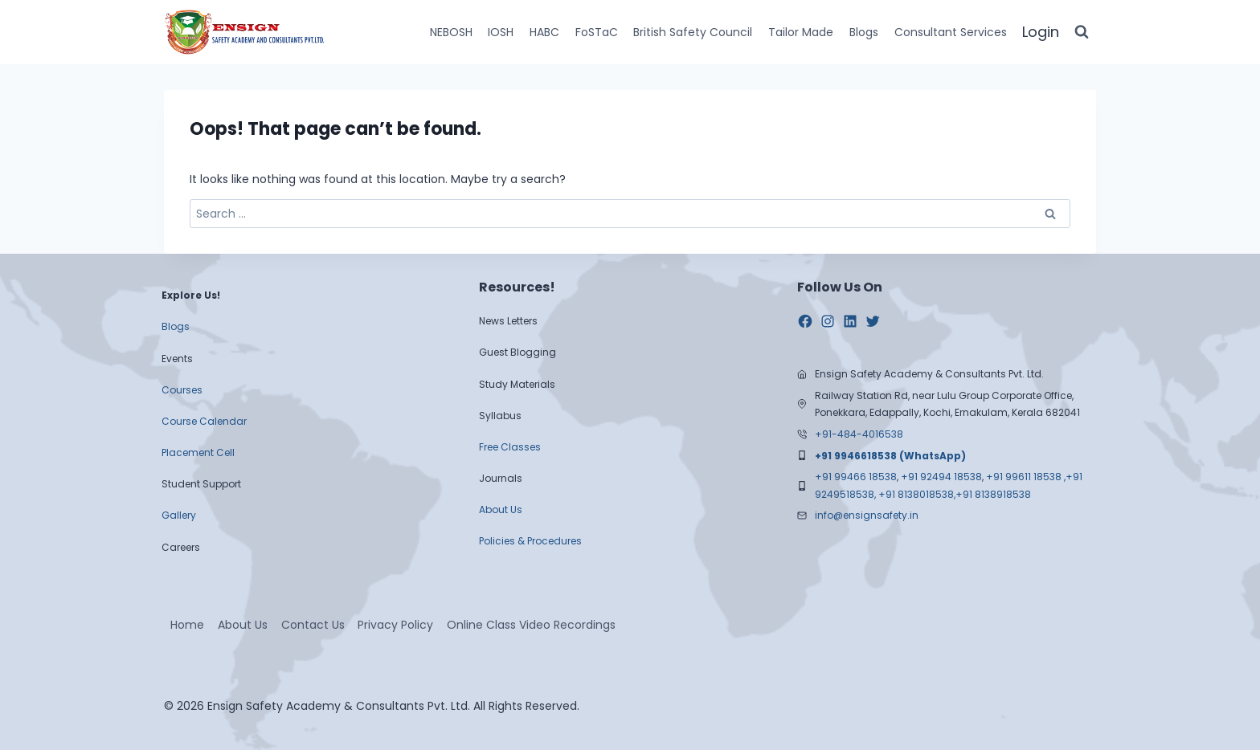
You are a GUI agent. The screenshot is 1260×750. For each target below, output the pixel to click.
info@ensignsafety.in (866, 515)
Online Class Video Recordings (531, 625)
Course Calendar (204, 421)
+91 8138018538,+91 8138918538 (954, 494)
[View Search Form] (1081, 32)
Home (187, 625)
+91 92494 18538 (941, 476)
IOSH (500, 32)
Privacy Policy (395, 625)
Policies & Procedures (530, 541)
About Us (500, 509)
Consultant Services (950, 32)
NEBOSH (451, 32)
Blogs (863, 32)
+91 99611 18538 (1024, 476)
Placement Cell (198, 452)
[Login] (1040, 32)
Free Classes (510, 447)
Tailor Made (800, 32)
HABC (544, 32)
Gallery (179, 515)
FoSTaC (596, 32)
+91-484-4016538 (859, 434)
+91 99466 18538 (856, 476)
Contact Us (313, 625)
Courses (182, 390)
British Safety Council (692, 32)
